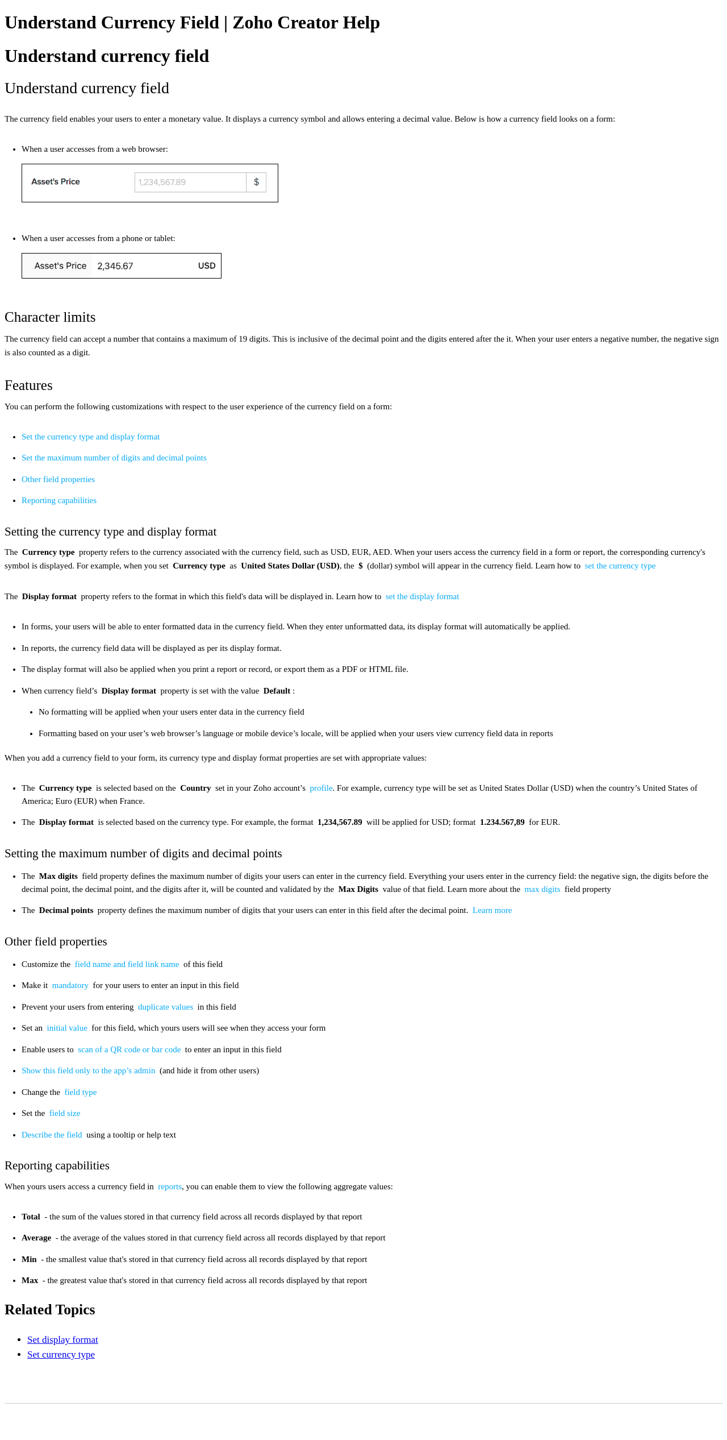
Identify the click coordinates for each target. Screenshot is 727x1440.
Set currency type (61, 1354)
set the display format (422, 596)
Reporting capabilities (59, 500)
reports (170, 1186)
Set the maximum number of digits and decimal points (114, 457)
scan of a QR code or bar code (130, 1049)
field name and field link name (128, 964)
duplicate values (166, 1006)
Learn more (492, 910)
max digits (544, 889)
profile (321, 787)
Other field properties (58, 479)
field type (80, 1092)
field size (65, 1113)
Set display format (62, 1339)
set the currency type (620, 565)
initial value (68, 1027)
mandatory (71, 985)
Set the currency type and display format (91, 436)
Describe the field (53, 1134)
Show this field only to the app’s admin (89, 1070)
